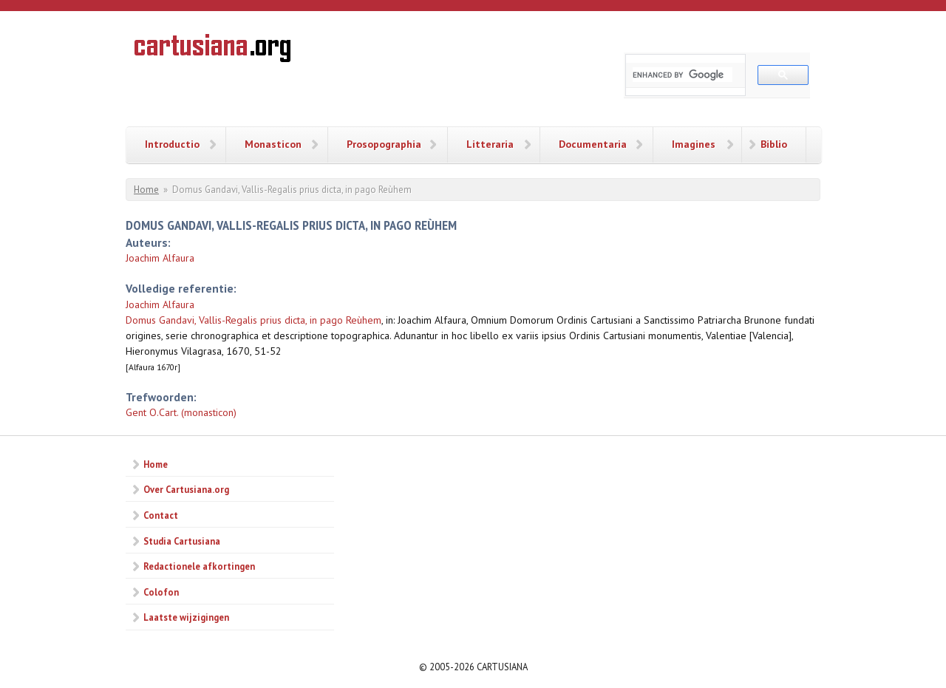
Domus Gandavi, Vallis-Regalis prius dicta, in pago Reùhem (253, 320)
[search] (682, 74)
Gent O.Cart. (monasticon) (181, 412)
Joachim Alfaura (160, 258)
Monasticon (273, 144)
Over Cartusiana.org (186, 489)
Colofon (161, 592)
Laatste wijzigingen (186, 617)
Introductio (172, 144)
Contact (160, 515)
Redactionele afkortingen (199, 566)
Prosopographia (384, 144)
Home (146, 189)
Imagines (693, 144)
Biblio (773, 144)
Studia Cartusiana (181, 541)
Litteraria (490, 144)
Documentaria (593, 144)
